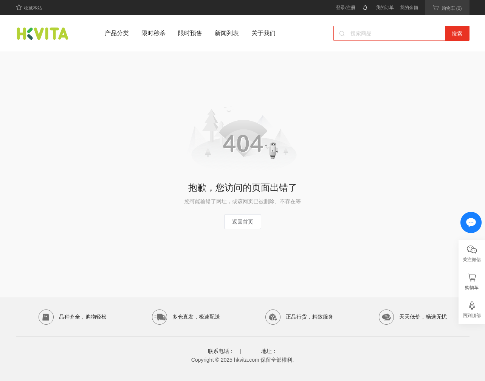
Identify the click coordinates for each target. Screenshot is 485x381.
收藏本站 (29, 7)
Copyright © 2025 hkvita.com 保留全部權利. (242, 360)
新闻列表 (227, 33)
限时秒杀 (153, 33)
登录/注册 (345, 7)
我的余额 (409, 7)
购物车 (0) (447, 8)
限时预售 (190, 33)
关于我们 (263, 33)
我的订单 (385, 7)
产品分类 (117, 33)
